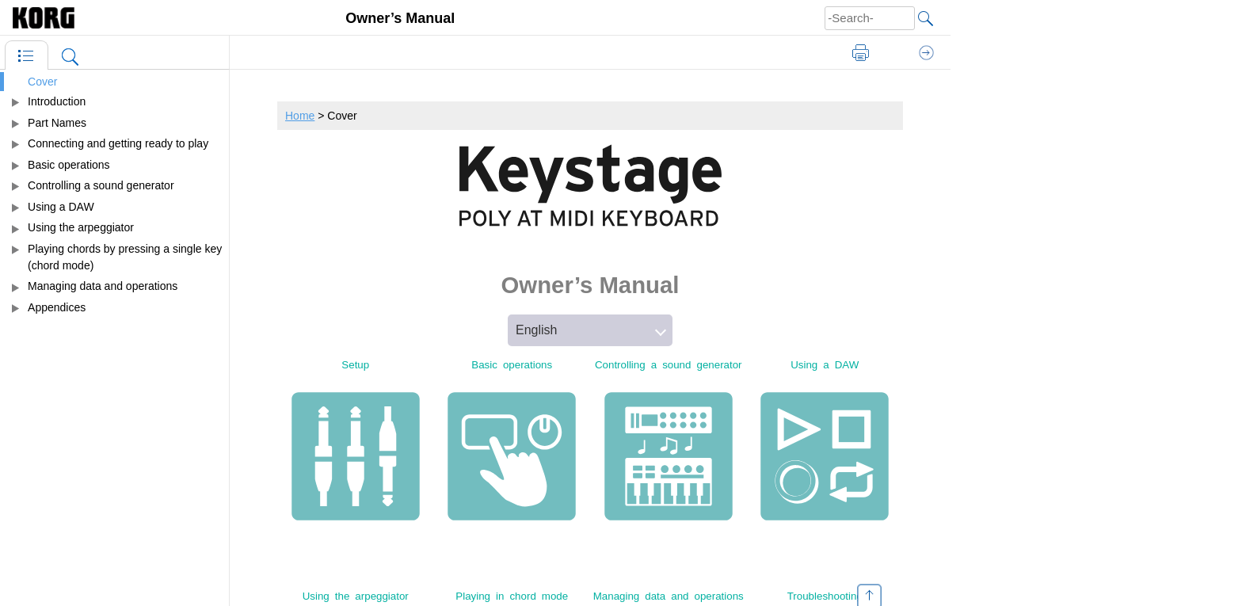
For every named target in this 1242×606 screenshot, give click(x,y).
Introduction (57, 101)
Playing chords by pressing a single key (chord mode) (125, 257)
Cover (42, 81)
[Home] (55, 17)
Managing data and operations (102, 286)
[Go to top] (869, 592)
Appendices (57, 307)
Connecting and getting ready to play (118, 143)
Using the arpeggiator (81, 227)
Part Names (57, 122)
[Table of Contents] (26, 55)
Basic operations (69, 164)
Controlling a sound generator (100, 185)
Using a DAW (61, 206)
